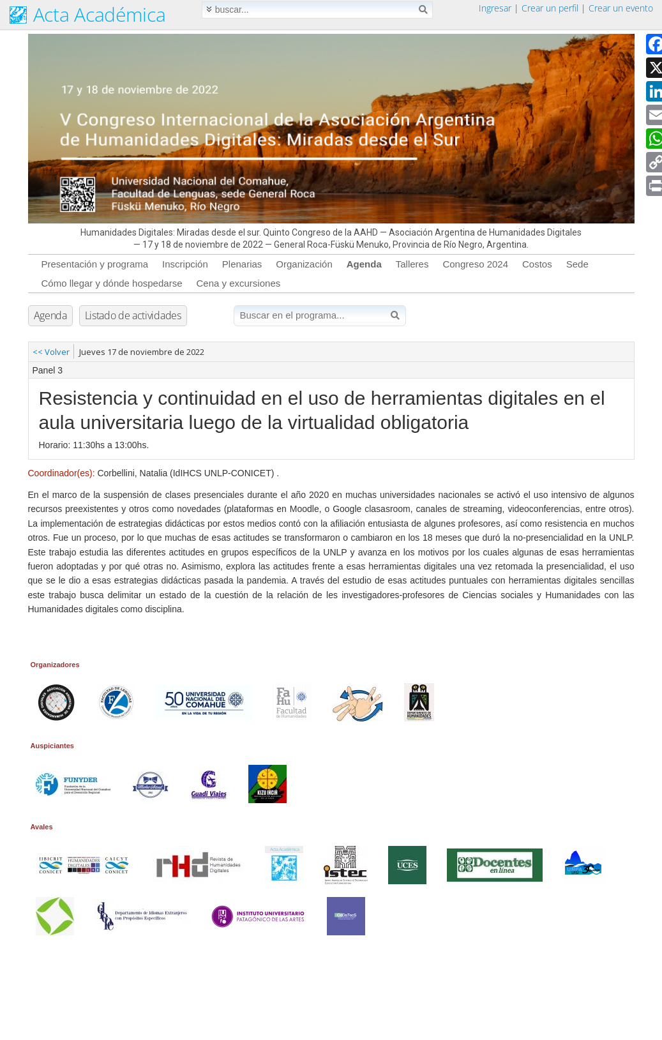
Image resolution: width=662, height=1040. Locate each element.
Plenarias (242, 264)
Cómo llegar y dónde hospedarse (112, 283)
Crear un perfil (550, 8)
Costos (537, 264)
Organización (304, 264)
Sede (577, 264)
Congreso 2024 (475, 264)
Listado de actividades (133, 315)
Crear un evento (621, 8)
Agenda (364, 264)
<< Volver (51, 352)
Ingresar (495, 8)
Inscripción (185, 264)
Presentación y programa (95, 264)
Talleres (412, 264)
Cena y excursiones (238, 283)
